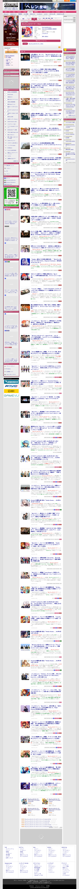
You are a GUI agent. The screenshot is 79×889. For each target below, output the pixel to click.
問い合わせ (25, 0)
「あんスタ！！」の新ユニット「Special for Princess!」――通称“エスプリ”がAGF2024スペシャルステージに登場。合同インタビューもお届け (46, 382)
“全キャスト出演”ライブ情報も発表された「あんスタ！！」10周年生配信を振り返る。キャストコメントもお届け (46, 275)
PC (9, 11)
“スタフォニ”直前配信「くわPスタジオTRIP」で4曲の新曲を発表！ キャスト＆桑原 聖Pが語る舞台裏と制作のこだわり (46, 159)
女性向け (36, 11)
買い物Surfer (10, 147)
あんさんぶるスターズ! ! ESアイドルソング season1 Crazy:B (55, 800)
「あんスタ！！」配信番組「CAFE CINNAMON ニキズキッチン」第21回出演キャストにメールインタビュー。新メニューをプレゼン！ (46, 413)
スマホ (30, 12)
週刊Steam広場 (10, 116)
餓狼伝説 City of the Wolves (70, 145)
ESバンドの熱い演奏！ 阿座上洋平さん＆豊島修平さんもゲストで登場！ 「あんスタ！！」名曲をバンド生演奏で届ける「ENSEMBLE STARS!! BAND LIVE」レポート (46, 233)
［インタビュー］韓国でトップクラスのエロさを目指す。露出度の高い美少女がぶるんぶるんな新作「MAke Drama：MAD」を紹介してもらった (11, 360)
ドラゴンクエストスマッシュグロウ (70, 126)
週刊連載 (8, 854)
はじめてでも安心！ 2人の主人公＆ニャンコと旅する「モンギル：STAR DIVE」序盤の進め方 (11, 222)
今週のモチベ (10, 96)
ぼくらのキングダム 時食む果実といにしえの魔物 (70, 154)
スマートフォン (36, 863)
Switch (24, 11)
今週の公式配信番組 (11, 101)
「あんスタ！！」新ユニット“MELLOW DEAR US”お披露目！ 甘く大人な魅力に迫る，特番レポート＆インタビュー (45, 190)
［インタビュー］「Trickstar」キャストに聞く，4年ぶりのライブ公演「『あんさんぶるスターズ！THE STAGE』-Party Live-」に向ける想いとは (46, 675)
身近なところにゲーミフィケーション (13, 153)
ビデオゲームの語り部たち (13, 142)
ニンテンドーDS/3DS (23, 863)
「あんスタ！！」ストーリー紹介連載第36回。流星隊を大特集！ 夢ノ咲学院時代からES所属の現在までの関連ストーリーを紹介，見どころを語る (46, 723)
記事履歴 (67, 0)
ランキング (73, 0)
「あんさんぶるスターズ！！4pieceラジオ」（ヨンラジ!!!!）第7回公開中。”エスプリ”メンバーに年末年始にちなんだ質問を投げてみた (45, 337)
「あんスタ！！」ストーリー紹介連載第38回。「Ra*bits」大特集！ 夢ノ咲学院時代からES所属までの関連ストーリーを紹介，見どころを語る (46, 589)
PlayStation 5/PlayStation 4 (10, 182)
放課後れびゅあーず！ (12, 158)
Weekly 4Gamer (10, 94)
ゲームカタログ (66, 875)
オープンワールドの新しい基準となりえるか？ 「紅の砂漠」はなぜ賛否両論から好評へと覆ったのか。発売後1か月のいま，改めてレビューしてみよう (11, 275)
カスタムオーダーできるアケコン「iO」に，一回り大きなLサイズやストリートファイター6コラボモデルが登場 (70, 106)
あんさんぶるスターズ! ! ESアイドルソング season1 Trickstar (38, 824)
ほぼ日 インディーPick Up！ (13, 119)
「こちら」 (46, 881)
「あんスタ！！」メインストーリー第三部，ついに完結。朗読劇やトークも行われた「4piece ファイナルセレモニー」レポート (46, 398)
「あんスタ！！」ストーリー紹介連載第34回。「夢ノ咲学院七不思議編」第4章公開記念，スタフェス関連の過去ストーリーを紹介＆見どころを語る (46, 769)
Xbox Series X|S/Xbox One (11, 180)
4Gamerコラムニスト (11, 140)
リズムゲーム (66, 872)
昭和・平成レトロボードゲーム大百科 (13, 138)
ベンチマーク (51, 872)
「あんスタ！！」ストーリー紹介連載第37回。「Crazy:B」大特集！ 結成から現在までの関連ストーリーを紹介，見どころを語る (46, 618)
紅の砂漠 (67, 137)
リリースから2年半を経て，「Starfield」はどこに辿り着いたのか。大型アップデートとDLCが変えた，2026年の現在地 (70, 75)
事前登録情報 (37, 867)
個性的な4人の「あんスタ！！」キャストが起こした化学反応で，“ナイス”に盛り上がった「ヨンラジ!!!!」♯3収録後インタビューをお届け (46, 428)
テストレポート (51, 866)
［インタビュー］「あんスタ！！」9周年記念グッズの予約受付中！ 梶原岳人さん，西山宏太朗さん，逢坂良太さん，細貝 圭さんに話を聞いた (46, 322)
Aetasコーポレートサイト (11, 374)
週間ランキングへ (72, 115)
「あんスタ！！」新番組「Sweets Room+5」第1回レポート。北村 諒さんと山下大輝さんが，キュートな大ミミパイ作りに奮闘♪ (46, 574)
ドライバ (8, 173)
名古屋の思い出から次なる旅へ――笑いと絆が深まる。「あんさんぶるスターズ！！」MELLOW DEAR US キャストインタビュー (46, 130)
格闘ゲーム (65, 867)
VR (41, 11)
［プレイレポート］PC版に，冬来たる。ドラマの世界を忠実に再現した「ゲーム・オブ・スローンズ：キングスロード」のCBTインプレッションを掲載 (70, 87)
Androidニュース (38, 866)
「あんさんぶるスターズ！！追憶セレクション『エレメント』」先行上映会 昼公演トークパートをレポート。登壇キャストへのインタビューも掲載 (46, 646)
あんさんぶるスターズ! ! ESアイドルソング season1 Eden (37, 820)
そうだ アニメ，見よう (12, 124)
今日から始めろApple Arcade (13, 132)
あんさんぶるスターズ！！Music (36, 43)
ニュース (8, 59)
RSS (4, 0)
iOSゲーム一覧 (37, 873)
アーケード (64, 863)
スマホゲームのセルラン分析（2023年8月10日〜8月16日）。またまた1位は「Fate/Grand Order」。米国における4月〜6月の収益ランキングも (46, 603)
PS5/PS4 (19, 11)
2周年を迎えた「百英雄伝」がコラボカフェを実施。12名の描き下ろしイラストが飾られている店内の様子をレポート (11, 343)
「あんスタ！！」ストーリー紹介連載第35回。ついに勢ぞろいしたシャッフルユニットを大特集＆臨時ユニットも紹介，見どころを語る (46, 753)
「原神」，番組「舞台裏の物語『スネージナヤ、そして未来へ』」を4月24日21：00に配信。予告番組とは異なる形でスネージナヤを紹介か (70, 100)
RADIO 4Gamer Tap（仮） (12, 121)
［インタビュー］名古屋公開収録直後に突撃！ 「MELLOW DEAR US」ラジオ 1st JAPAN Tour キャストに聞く (46, 144)
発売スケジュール (24, 854)
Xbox (14, 11)
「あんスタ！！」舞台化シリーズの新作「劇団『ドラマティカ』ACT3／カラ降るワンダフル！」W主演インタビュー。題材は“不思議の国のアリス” (45, 515)
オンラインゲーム (10, 848)
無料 (43, 36)
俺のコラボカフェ (11, 134)
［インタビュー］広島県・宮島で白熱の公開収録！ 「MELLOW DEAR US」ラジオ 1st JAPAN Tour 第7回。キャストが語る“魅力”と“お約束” (45, 71)
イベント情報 (66, 866)
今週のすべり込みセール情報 (13, 114)
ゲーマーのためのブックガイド (13, 127)
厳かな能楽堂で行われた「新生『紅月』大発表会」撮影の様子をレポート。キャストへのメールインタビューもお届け (46, 306)
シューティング (66, 870)
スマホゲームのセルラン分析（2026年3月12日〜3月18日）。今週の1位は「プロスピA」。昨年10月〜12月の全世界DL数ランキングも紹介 (46, 85)
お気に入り (61, 0)
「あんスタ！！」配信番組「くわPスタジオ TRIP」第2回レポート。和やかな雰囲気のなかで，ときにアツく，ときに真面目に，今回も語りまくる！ (46, 530)
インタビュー (9, 853)
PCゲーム (8, 178)
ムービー (8, 65)
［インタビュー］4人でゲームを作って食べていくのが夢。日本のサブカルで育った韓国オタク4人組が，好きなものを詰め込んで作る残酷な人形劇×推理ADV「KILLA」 (11, 327)
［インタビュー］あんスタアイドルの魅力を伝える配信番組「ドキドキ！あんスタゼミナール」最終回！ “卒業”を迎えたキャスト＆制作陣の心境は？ (46, 472)
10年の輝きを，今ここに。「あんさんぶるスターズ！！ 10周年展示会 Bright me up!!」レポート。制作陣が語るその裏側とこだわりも (46, 56)
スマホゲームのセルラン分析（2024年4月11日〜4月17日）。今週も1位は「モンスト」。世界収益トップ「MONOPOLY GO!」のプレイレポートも (44, 443)
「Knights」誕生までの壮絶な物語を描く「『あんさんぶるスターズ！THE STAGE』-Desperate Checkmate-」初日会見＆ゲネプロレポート (46, 261)
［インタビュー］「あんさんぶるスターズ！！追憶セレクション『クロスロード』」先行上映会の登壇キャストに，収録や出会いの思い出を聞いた (46, 487)
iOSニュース (37, 864)
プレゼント (8, 168)
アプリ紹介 (36, 870)
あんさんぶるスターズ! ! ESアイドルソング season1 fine (37, 822)
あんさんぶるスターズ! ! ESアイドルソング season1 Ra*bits (38, 819)
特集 (7, 60)
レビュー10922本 (7, 9)
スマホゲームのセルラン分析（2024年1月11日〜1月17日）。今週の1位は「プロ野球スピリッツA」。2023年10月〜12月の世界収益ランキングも (45, 457)
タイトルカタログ (24, 856)
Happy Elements (45, 28)
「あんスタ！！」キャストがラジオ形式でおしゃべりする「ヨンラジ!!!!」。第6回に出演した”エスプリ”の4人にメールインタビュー (46, 368)
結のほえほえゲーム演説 (12, 129)
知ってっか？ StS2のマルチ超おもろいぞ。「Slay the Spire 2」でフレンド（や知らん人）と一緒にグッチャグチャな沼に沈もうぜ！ (11, 291)
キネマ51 (9, 156)
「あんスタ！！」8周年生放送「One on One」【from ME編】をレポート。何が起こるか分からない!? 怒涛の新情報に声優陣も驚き (46, 559)
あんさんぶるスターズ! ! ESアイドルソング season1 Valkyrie (34, 809)
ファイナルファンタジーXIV (70, 159)
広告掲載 (47, 885)
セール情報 (36, 869)
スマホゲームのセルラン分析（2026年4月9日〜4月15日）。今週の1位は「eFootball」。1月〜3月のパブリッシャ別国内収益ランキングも (70, 57)
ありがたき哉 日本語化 (12, 150)
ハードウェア (47, 11)
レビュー (8, 62)
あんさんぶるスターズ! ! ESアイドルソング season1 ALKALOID (34, 800)
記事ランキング (9, 857)
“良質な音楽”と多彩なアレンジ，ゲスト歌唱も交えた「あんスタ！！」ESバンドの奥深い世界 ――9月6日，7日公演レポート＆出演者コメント (46, 218)
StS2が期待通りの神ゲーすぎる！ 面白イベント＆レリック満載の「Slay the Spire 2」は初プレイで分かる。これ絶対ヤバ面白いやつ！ (11, 308)
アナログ (58, 11)
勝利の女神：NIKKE (69, 149)
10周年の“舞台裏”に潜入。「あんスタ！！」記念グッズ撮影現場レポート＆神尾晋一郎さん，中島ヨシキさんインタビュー (46, 115)
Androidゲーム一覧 (38, 875)
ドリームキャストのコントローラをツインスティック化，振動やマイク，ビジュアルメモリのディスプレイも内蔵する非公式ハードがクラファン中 (70, 112)
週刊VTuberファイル (11, 104)
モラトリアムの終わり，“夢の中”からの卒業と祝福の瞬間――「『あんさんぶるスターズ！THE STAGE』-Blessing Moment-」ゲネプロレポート (46, 174)
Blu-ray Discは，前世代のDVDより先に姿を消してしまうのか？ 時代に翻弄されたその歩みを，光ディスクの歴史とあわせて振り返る (11, 239)
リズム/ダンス (45, 33)
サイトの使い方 (18, 0)
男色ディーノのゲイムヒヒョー (13, 107)
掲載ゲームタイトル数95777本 (11, 8)
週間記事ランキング (10, 165)
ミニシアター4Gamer (11, 145)
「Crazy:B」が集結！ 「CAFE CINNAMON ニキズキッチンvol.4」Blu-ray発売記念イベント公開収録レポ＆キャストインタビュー (46, 290)
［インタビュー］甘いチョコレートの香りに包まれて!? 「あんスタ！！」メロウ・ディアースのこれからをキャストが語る (46, 100)
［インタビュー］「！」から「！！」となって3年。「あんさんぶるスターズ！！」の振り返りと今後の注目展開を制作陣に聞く (46, 691)
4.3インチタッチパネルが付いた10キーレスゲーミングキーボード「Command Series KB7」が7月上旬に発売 (70, 93)
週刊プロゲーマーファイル (13, 99)
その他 (64, 873)
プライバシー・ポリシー (40, 885)
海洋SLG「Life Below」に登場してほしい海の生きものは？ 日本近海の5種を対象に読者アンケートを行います (11, 256)
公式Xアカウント (10, 0)
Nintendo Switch (9, 184)
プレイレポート (37, 850)
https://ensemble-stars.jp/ (46, 27)
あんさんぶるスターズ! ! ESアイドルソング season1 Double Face (55, 809)
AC (53, 11)
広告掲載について (9, 371)
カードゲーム (66, 869)
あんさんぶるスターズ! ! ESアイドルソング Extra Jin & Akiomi (38, 826)
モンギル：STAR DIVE (70, 134)
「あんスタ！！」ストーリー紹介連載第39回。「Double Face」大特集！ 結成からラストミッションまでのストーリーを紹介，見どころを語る (45, 544)
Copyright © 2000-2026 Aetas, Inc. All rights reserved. (39, 887)
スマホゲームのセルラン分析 (13, 110)
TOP (6, 11)
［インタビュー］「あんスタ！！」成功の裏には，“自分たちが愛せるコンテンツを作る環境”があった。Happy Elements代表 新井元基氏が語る (46, 707)
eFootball (67, 130)
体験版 (7, 63)
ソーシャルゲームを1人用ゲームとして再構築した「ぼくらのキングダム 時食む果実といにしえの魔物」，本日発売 (70, 69)
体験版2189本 (15, 9)
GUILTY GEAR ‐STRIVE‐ (70, 141)
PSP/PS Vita (64, 847)
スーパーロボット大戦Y (70, 122)
